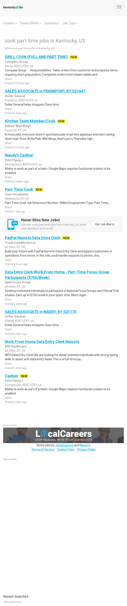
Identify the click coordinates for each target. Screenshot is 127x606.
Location (9, 23)
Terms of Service (42, 449)
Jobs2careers (64, 445)
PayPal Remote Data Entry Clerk (32, 238)
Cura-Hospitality (16, 194)
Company (51, 23)
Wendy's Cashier (19, 155)
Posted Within (29, 23)
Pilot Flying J (14, 160)
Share (8, 79)
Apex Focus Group (17, 282)
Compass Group (16, 62)
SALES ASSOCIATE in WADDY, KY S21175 (40, 311)
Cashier (11, 376)
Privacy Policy (86, 449)
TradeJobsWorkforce (20, 242)
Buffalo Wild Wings (18, 126)
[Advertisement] (35, 525)
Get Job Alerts (104, 224)
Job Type (69, 23)
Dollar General (15, 96)
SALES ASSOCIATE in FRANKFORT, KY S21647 (45, 91)
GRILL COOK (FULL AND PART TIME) (36, 57)
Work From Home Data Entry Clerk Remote (42, 341)
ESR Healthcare (16, 346)
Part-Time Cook (19, 189)
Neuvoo (85, 445)
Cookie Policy (66, 449)
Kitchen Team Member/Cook (30, 121)
